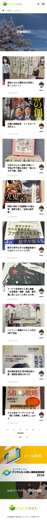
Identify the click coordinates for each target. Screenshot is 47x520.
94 (20, 437)
